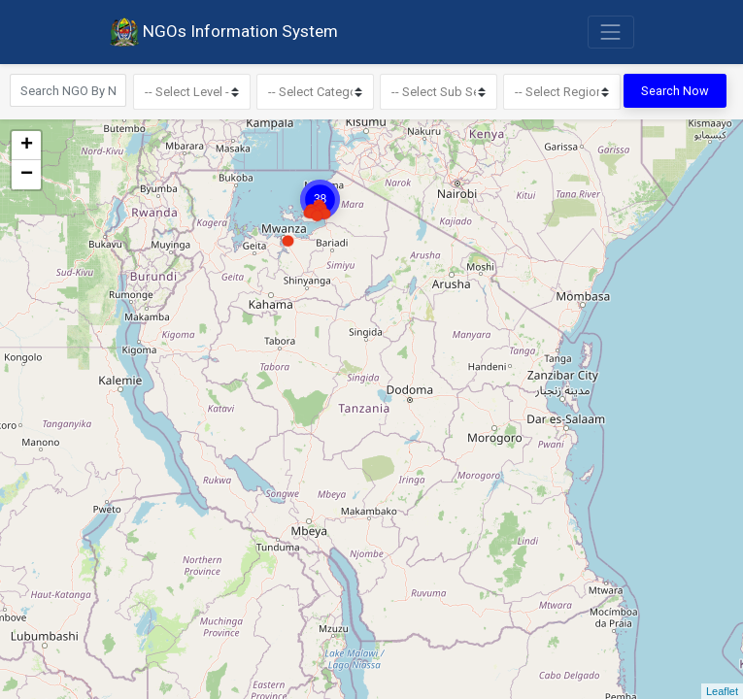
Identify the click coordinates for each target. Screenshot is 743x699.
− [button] (26, 173)
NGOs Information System (223, 32)
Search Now (675, 90)
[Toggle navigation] (611, 32)
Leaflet (722, 691)
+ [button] (26, 144)
